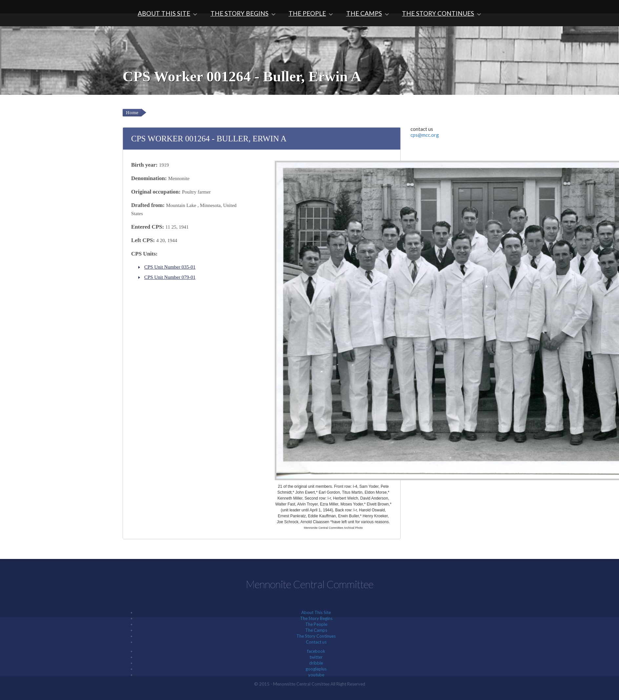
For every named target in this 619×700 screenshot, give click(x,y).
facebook (316, 651)
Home (132, 112)
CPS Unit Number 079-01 (169, 277)
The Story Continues (438, 13)
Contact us (316, 642)
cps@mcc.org (424, 135)
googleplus (316, 668)
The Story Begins (239, 13)
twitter (316, 657)
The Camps (364, 13)
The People (307, 13)
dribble (316, 663)
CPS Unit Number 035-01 (169, 267)
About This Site (164, 13)
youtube (316, 674)
